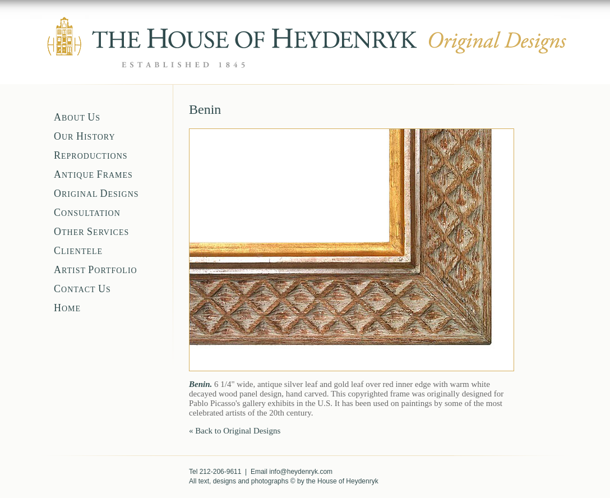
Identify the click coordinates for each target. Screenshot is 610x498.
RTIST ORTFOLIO (95, 270)
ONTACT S (82, 289)
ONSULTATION (87, 213)
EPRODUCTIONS (91, 156)
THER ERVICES (91, 232)
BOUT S (77, 118)
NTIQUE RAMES (93, 175)
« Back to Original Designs (234, 430)
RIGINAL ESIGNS (96, 194)
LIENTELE (78, 251)
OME (67, 309)
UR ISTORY (84, 137)
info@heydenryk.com (300, 472)
